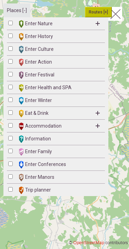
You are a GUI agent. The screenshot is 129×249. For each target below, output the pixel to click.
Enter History (36, 36)
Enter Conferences (42, 164)
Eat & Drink (59, 113)
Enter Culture (36, 49)
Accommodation (59, 126)
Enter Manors (36, 177)
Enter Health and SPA (45, 88)
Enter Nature (59, 24)
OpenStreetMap (88, 243)
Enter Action (35, 62)
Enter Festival (36, 75)
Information (35, 139)
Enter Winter (35, 100)
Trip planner (35, 190)
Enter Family (35, 152)
